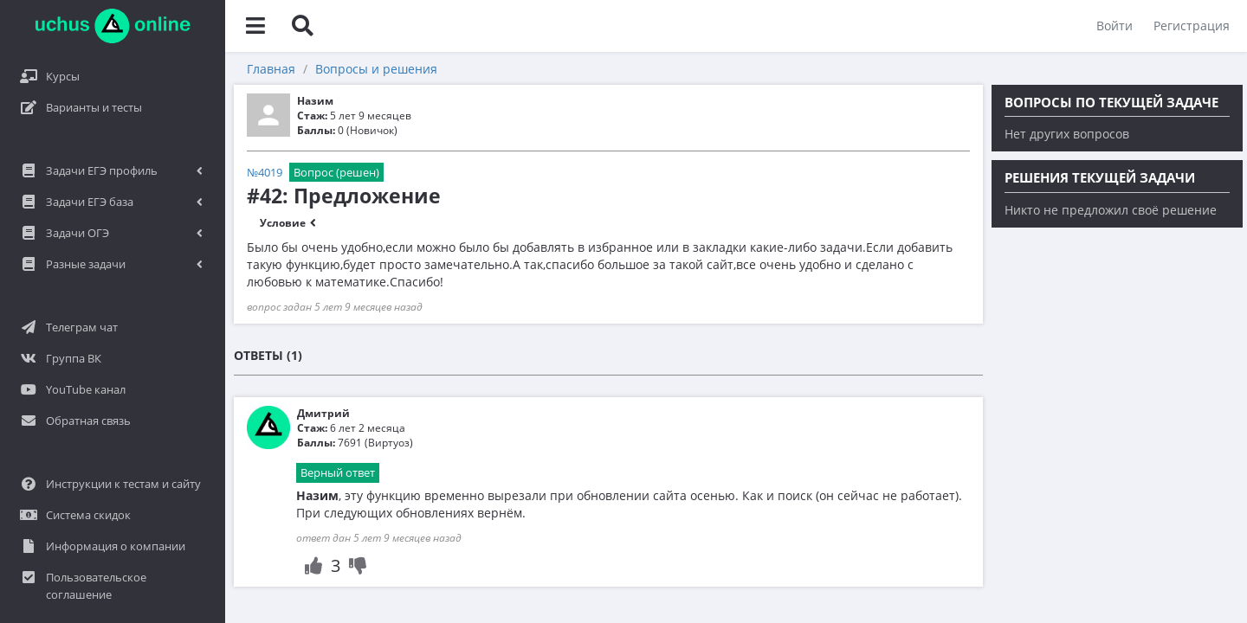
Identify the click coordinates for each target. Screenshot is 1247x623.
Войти (1114, 25)
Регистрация (1191, 25)
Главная (271, 69)
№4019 (264, 172)
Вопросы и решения (376, 69)
